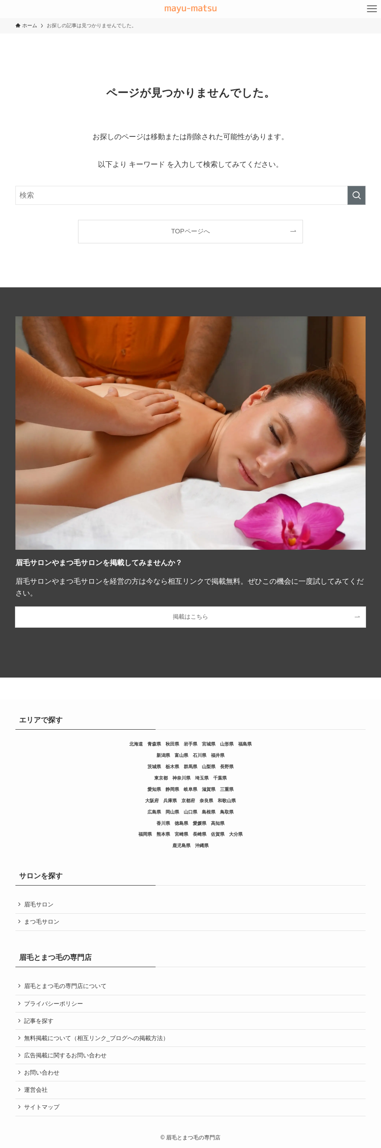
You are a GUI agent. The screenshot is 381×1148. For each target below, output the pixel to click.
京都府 (188, 800)
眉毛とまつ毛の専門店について (65, 986)
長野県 (227, 766)
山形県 (227, 743)
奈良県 (206, 800)
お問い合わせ (41, 1072)
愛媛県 (199, 823)
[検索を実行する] (356, 195)
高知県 (218, 823)
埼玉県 (202, 777)
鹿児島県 (181, 845)
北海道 (136, 743)
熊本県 (163, 834)
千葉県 (220, 777)
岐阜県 (190, 789)
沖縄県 (202, 845)
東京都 (161, 777)
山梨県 (208, 766)
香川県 (163, 823)
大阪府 (152, 800)
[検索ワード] (190, 195)
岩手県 (190, 743)
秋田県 (172, 743)
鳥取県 (227, 811)
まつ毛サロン (41, 921)
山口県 (190, 811)
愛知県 (154, 789)
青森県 (154, 743)
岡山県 (172, 811)
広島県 (154, 811)
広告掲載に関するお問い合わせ (65, 1055)
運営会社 (36, 1089)
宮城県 (208, 743)
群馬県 (190, 766)
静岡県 (172, 789)
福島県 (245, 743)
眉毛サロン (39, 904)
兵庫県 (170, 800)
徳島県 (181, 823)
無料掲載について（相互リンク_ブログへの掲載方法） (96, 1038)
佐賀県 (218, 834)
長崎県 (199, 834)
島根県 (208, 811)
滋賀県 (208, 789)
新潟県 (163, 755)
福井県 (218, 755)
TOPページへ (190, 231)
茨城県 (154, 766)
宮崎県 (181, 834)
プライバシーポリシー (53, 1003)
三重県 (227, 789)
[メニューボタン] (372, 9)
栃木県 (172, 766)
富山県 (181, 755)
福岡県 (145, 834)
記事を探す (39, 1020)
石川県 (199, 755)
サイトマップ (41, 1107)
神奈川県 (181, 777)
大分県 (236, 834)
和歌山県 (227, 800)
